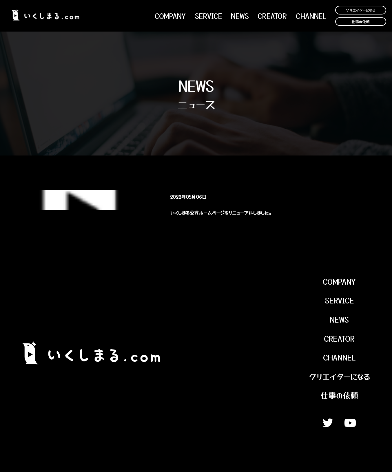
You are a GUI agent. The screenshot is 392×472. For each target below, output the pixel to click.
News (339, 319)
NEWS (240, 16)
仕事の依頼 (360, 21)
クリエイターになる (360, 10)
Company (170, 16)
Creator (272, 16)
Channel (339, 357)
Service (208, 16)
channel (311, 16)
